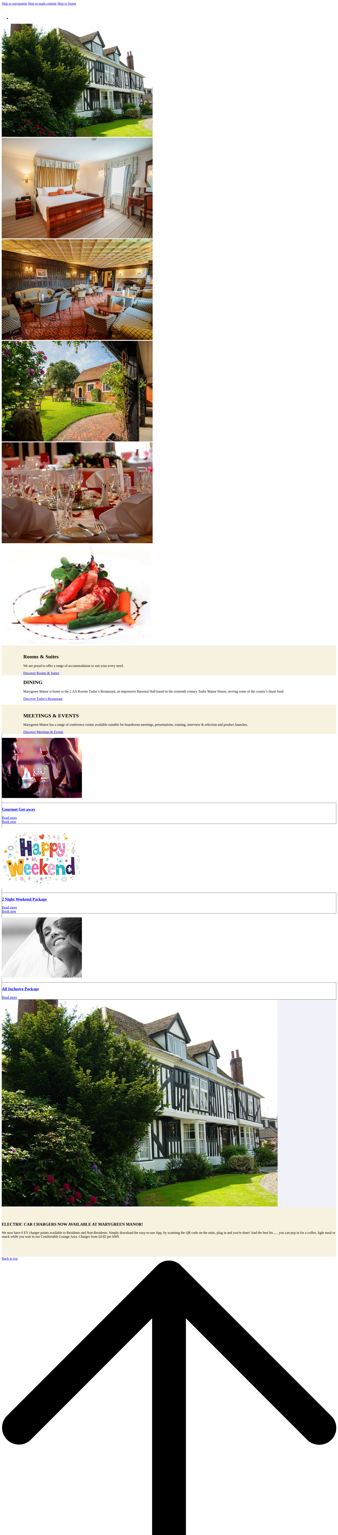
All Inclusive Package (20, 989)
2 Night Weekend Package (24, 899)
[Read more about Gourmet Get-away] (169, 768)
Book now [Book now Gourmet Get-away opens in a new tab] (9, 821)
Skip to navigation (14, 3)
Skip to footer (66, 3)
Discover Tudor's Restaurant (43, 699)
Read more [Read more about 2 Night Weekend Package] (9, 907)
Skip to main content (42, 3)
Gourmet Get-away (18, 809)
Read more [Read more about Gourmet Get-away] (9, 818)
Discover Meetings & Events (43, 732)
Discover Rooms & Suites (41, 673)
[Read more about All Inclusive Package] (169, 947)
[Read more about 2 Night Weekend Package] (169, 858)
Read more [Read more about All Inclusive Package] (9, 997)
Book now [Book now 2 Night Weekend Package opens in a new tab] (9, 911)
